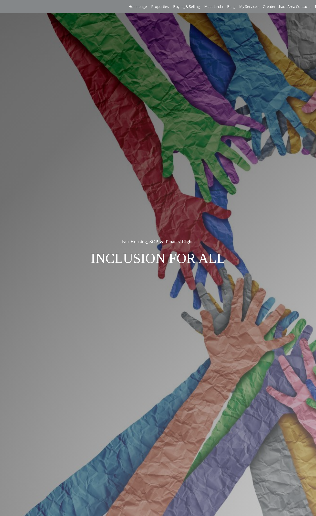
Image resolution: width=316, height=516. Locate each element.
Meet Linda (213, 6)
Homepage (138, 6)
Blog (231, 6)
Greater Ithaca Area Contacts (287, 6)
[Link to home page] (5, 6)
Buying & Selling (186, 6)
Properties (160, 6)
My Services (249, 6)
